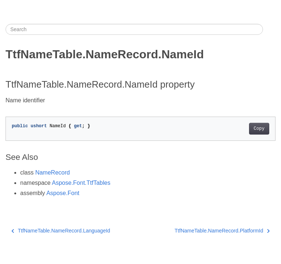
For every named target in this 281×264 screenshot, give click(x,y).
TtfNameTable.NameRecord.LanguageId (60, 231)
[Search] (134, 29)
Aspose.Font (62, 193)
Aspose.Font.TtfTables (81, 183)
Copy (259, 128)
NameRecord (52, 172)
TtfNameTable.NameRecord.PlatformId (222, 231)
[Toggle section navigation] (269, 29)
